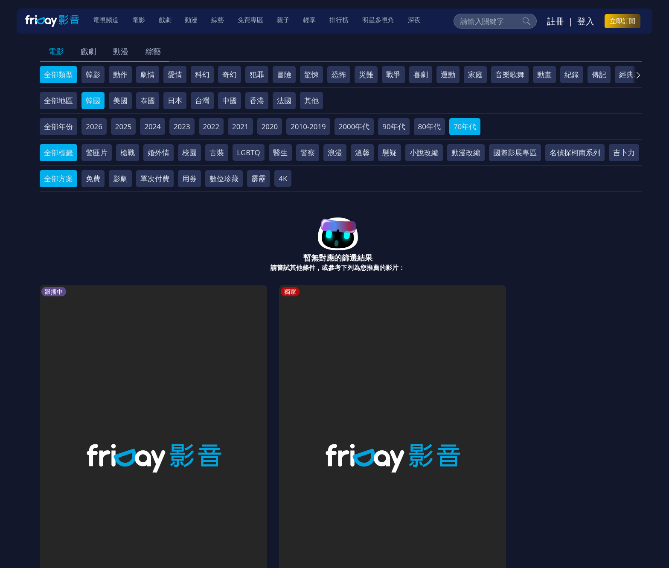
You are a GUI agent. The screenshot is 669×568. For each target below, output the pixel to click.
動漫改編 (465, 152)
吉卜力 (624, 152)
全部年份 (58, 126)
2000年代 (354, 126)
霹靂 (258, 178)
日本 (175, 100)
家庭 (475, 74)
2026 (94, 126)
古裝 (216, 152)
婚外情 (158, 152)
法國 (284, 100)
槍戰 (127, 152)
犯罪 (257, 74)
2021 (240, 126)
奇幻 (229, 74)
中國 (229, 100)
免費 (93, 178)
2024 (152, 126)
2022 (211, 126)
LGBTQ (248, 152)
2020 (270, 126)
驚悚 (311, 74)
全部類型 (58, 74)
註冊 (555, 22)
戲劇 (88, 51)
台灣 (202, 100)
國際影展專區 (515, 152)
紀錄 (571, 74)
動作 (120, 74)
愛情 (175, 74)
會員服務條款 (219, 507)
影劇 (120, 178)
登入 (585, 22)
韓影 (93, 74)
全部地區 (58, 100)
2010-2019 (308, 126)
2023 (182, 126)
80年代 (429, 126)
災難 (366, 74)
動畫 (544, 74)
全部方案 (58, 178)
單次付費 (154, 178)
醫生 (280, 152)
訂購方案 (502, 507)
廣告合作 (428, 507)
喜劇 (420, 74)
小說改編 (424, 152)
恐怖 (339, 74)
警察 (307, 152)
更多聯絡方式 (574, 539)
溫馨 (362, 152)
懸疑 (389, 152)
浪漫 (335, 152)
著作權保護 (305, 507)
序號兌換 (98, 507)
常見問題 (174, 507)
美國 (120, 100)
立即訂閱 (622, 21)
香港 (257, 100)
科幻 (202, 74)
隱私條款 (263, 507)
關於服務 (61, 507)
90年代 (393, 126)
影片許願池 (387, 507)
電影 (56, 51)
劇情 (147, 74)
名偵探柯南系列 (575, 152)
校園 (189, 152)
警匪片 (97, 152)
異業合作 (346, 507)
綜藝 (153, 51)
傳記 (599, 74)
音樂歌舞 (509, 74)
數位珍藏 (224, 178)
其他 (311, 100)
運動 (448, 74)
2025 (123, 126)
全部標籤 (58, 152)
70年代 (465, 126)
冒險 (284, 74)
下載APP (465, 507)
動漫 (120, 51)
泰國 (147, 100)
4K (283, 178)
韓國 (93, 100)
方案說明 (136, 507)
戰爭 (393, 74)
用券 (189, 178)
